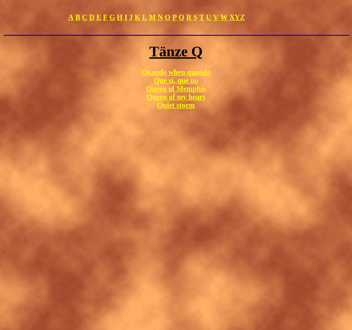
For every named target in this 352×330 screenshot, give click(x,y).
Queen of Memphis (176, 89)
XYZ (237, 17)
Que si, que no (176, 80)
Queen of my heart (176, 97)
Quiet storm (176, 105)
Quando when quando (175, 72)
